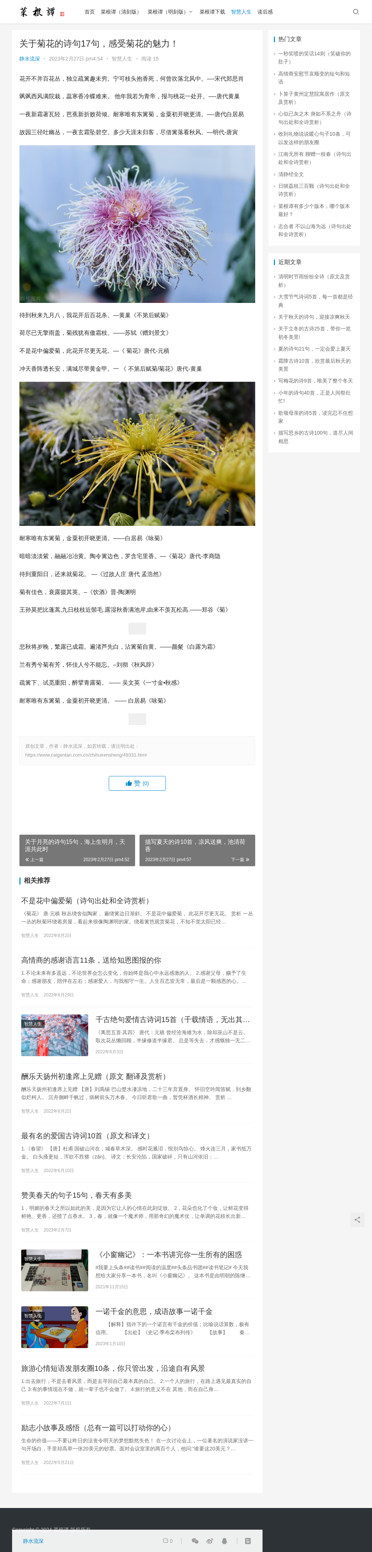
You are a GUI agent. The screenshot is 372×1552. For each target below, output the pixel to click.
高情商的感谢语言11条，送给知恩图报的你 (91, 960)
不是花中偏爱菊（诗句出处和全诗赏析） (87, 901)
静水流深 (29, 59)
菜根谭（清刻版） (121, 12)
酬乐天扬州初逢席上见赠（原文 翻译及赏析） (95, 1076)
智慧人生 (241, 12)
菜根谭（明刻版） (168, 12)
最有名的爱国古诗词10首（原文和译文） (87, 1136)
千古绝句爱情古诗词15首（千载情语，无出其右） (169, 1020)
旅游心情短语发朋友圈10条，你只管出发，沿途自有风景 (113, 1368)
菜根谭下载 (212, 12)
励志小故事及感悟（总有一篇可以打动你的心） (98, 1428)
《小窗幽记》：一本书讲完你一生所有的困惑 (169, 1255)
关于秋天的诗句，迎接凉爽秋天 (314, 317)
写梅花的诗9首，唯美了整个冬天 (315, 381)
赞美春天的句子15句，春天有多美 (76, 1195)
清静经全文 (291, 174)
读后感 (265, 12)
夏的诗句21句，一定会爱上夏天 (314, 349)
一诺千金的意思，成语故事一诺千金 (154, 1311)
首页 (90, 12)
